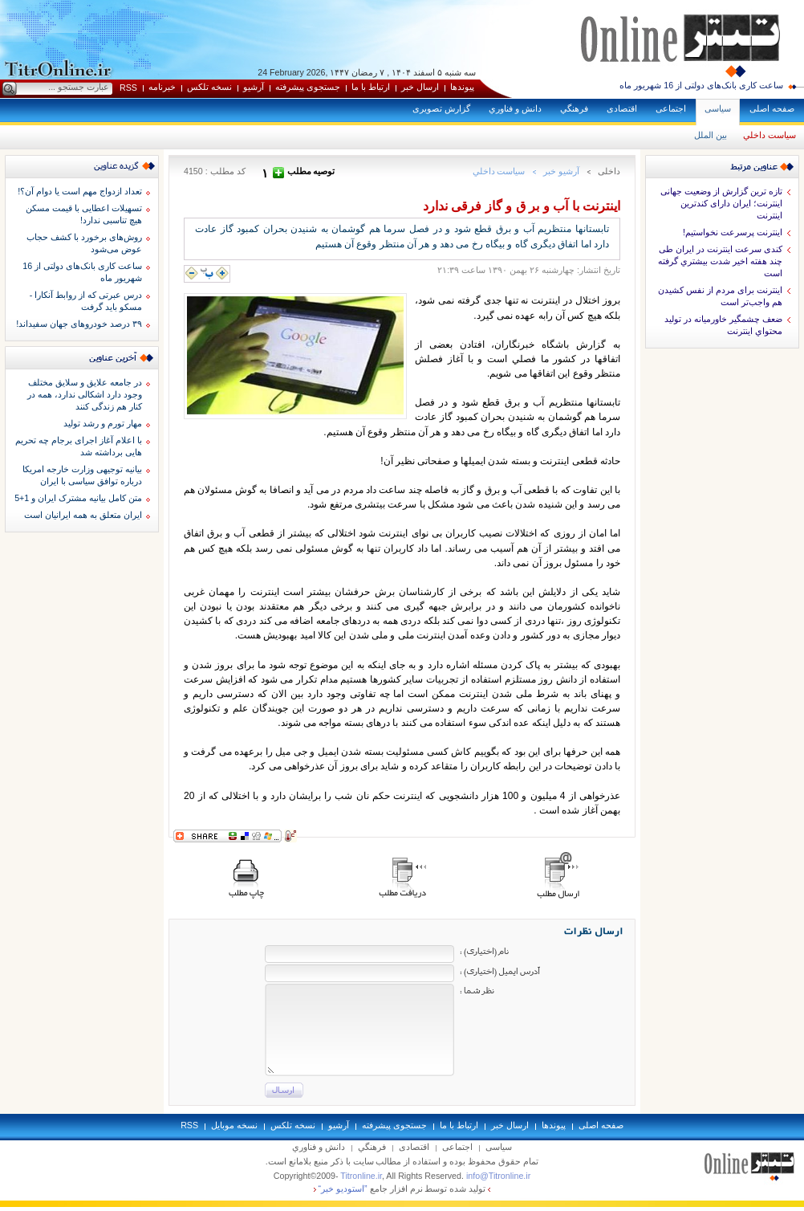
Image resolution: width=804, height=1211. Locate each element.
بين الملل (710, 135)
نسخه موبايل (234, 1125)
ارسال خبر (420, 87)
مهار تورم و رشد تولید (102, 423)
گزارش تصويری (441, 108)
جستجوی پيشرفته (307, 87)
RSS (128, 87)
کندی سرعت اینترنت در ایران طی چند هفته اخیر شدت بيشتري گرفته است (720, 261)
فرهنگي (574, 108)
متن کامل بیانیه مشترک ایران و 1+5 (78, 498)
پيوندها (462, 87)
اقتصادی (622, 108)
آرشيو (253, 87)
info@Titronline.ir (498, 1175)
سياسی (718, 108)
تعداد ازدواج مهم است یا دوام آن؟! (80, 191)
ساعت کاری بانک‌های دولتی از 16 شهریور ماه (701, 85)
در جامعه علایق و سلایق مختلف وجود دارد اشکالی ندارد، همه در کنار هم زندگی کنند (84, 394)
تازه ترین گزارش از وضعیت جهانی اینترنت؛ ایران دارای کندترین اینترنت (721, 203)
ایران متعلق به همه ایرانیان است (83, 515)
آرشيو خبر (561, 171)
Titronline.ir (361, 1175)
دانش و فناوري (515, 108)
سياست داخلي (769, 135)
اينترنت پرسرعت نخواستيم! (732, 232)
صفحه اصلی (771, 108)
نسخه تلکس (209, 87)
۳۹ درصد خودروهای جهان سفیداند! (79, 323)
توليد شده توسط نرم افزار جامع (402, 1188)
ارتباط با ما (370, 87)
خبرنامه (162, 87)
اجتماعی (671, 108)
